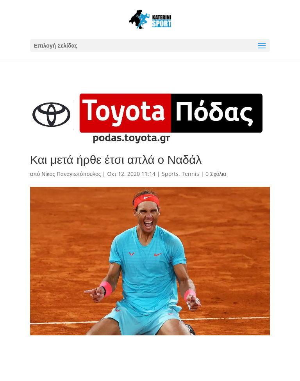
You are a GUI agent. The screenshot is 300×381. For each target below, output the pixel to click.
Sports (170, 173)
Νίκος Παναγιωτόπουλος (71, 173)
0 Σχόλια (215, 173)
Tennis (190, 173)
